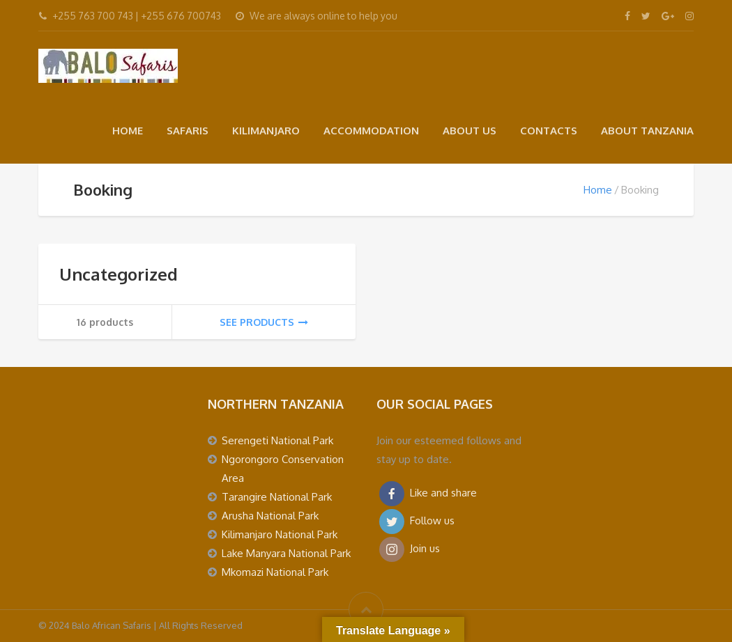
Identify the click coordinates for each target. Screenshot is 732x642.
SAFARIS (187, 130)
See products (264, 322)
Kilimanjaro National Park (279, 534)
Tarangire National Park (277, 496)
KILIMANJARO (266, 130)
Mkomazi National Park (275, 572)
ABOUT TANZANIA (647, 130)
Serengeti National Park (277, 440)
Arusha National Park (270, 515)
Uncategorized (118, 274)
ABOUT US (469, 130)
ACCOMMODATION (371, 130)
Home (598, 189)
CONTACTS (548, 130)
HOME (127, 130)
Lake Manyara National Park (286, 553)
